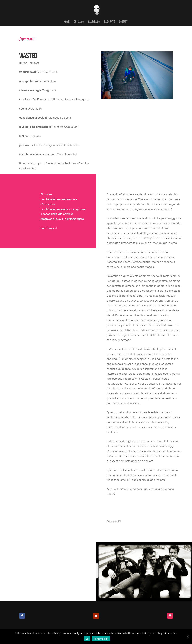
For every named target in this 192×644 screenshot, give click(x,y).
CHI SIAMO (79, 21)
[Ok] (187, 636)
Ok (86, 638)
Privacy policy (101, 638)
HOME (66, 21)
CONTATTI (123, 21)
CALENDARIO (94, 21)
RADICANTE (109, 21)
